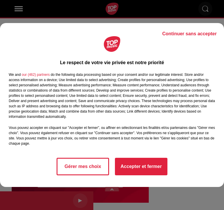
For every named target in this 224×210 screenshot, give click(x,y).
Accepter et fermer (141, 166)
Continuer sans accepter (189, 33)
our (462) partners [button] (36, 75)
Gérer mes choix (82, 166)
